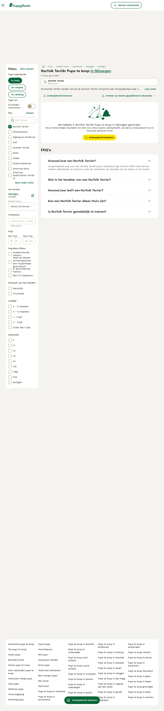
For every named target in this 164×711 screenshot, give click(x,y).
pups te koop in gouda (110, 692)
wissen (30, 113)
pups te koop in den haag (111, 678)
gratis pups (14, 654)
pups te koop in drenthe (81, 644)
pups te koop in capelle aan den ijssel (110, 685)
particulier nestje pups (20, 678)
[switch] (32, 106)
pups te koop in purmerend (46, 698)
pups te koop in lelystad (111, 657)
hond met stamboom (49, 670)
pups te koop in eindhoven (106, 645)
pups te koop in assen (110, 668)
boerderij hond (16, 660)
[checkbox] (10, 127)
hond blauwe (45, 649)
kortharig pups (16, 699)
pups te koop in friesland (51, 691)
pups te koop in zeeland (111, 663)
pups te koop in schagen (111, 673)
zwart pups (44, 644)
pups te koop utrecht (139, 652)
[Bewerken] (33, 195)
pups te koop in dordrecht (136, 664)
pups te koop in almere (80, 679)
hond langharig (16, 694)
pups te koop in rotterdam (106, 699)
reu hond (43, 681)
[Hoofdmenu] (3, 5)
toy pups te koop (17, 649)
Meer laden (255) (24, 182)
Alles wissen (27, 69)
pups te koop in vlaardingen (76, 686)
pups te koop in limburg (110, 652)
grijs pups (13, 684)
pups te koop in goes (139, 676)
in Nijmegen (101, 71)
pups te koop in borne (140, 657)
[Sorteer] (128, 96)
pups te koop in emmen (140, 697)
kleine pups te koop (19, 665)
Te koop (15, 80)
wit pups (43, 654)
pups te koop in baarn (139, 681)
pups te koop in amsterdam (136, 645)
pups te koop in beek (139, 692)
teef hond (43, 686)
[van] (16, 241)
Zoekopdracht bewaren (58, 95)
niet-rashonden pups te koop (21, 672)
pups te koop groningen (140, 686)
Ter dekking (17, 94)
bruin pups (44, 665)
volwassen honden (48, 660)
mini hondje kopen (48, 675)
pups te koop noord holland (78, 667)
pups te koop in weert (80, 692)
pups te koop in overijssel (82, 674)
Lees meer (150, 89)
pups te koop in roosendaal (76, 651)
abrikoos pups (15, 689)
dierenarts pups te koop (21, 644)
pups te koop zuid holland (77, 659)
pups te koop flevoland (140, 671)
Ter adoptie (17, 87)
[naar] (31, 241)
